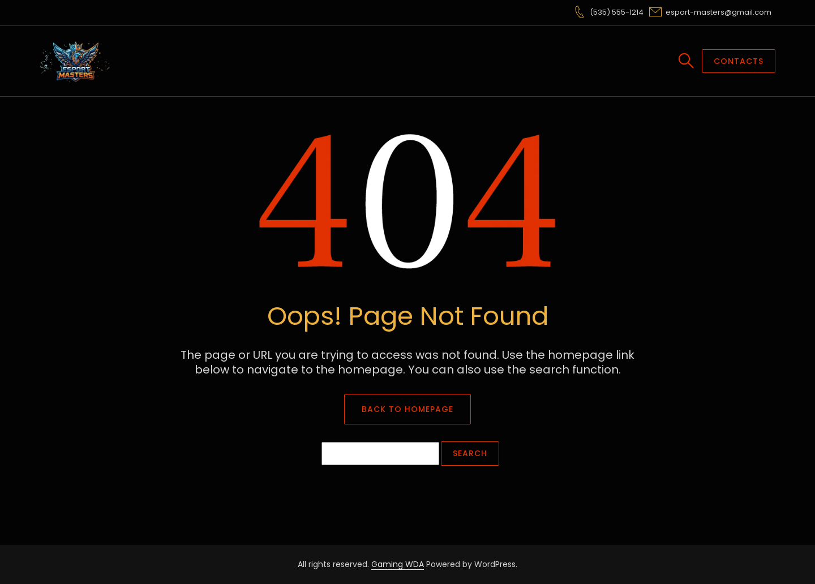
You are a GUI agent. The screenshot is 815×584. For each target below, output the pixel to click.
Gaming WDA (397, 564)
